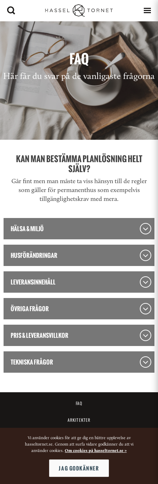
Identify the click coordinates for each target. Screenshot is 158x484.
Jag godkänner (79, 468)
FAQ (79, 403)
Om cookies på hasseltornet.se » (96, 451)
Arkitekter (79, 420)
